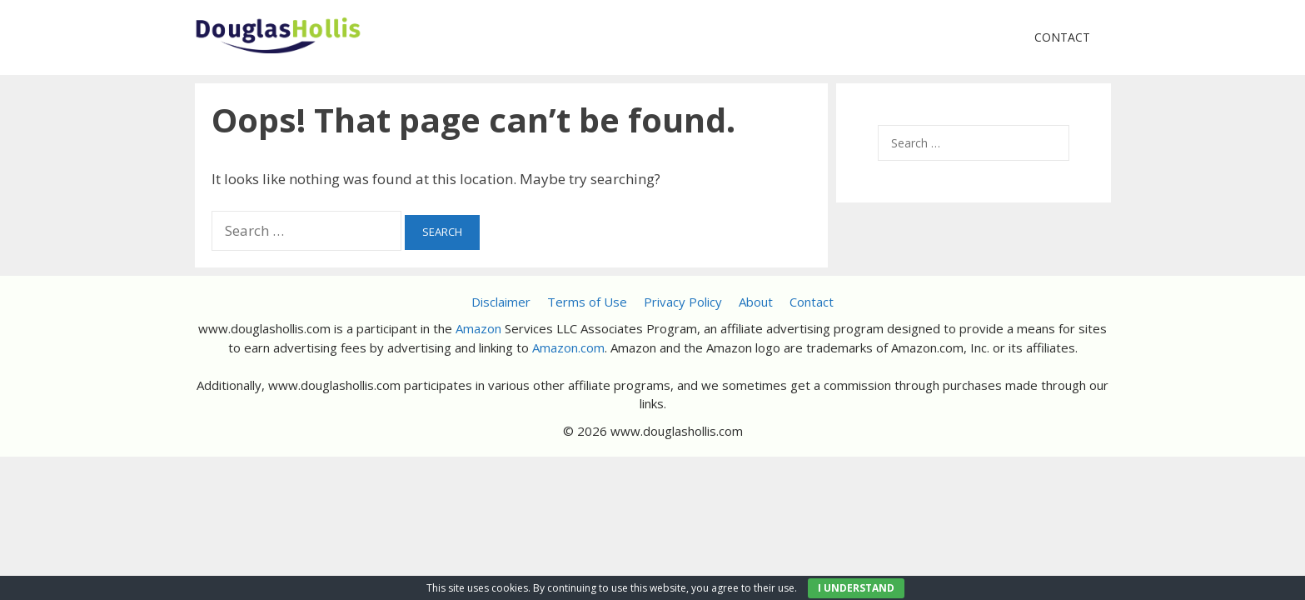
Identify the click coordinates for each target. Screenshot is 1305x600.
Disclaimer (500, 301)
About (756, 301)
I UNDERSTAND (856, 588)
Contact (1062, 37)
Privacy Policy (683, 301)
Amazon (478, 328)
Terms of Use (587, 301)
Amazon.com (568, 347)
